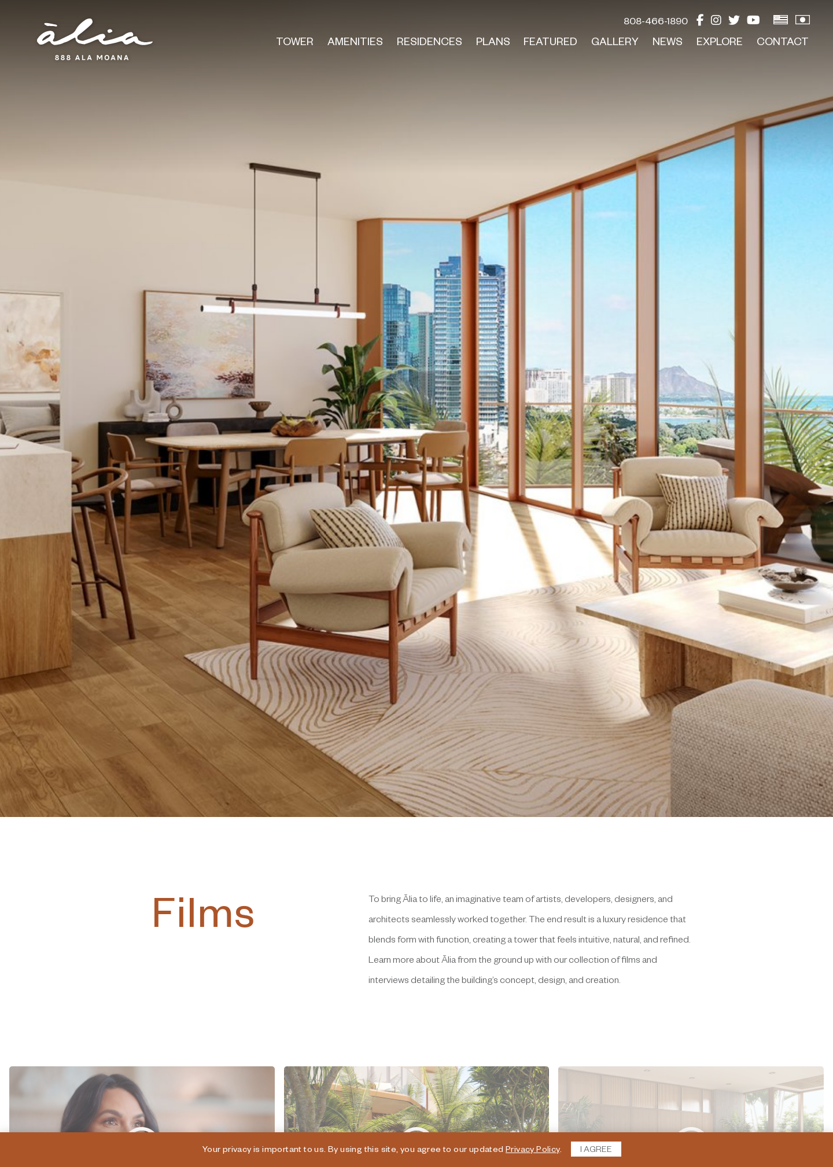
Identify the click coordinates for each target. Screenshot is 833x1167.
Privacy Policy (533, 1150)
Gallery (615, 43)
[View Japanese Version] (802, 23)
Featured (550, 43)
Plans (493, 43)
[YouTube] (753, 23)
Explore (719, 43)
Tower (295, 43)
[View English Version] (780, 23)
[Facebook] (700, 23)
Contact (783, 43)
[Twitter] (734, 23)
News (668, 43)
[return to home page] (95, 39)
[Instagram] (716, 23)
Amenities (355, 43)
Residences (429, 43)
